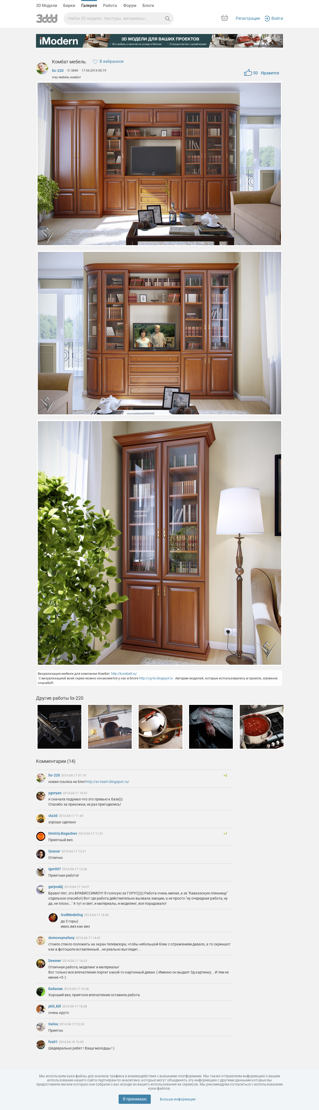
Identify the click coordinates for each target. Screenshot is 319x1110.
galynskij (56, 887)
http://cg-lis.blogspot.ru (156, 678)
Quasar (54, 851)
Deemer (55, 961)
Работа (110, 5)
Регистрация (248, 18)
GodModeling (72, 915)
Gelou (53, 1024)
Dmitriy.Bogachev (63, 833)
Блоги (148, 5)
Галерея (89, 5)
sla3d (53, 816)
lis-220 (58, 71)
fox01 (53, 1042)
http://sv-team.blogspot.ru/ (107, 782)
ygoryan (55, 793)
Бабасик (56, 989)
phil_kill (55, 1006)
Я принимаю (135, 1099)
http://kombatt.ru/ (124, 674)
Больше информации (178, 1099)
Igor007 (55, 869)
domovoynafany (61, 938)
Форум (129, 5)
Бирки (69, 5)
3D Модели (46, 5)
